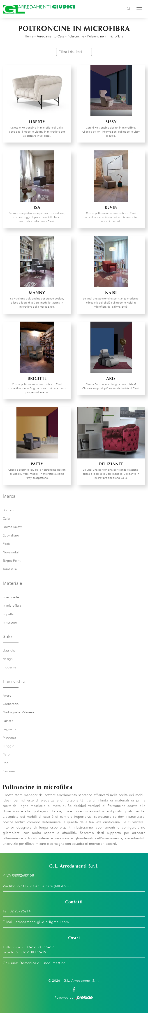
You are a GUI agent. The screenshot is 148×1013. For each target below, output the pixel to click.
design (8, 659)
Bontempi (10, 510)
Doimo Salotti (12, 527)
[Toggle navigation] (128, 9)
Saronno (9, 771)
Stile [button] (7, 636)
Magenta (9, 737)
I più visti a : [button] (15, 682)
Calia (6, 518)
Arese (7, 695)
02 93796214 (20, 911)
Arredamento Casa (51, 36)
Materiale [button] (12, 583)
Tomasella (10, 569)
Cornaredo (10, 704)
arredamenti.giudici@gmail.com (42, 922)
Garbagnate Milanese (18, 712)
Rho (5, 763)
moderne (9, 667)
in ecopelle (11, 597)
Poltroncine (75, 36)
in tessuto (10, 622)
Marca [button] (9, 496)
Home (29, 36)
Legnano (9, 729)
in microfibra (12, 605)
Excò (6, 544)
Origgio (8, 746)
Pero (6, 754)
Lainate (8, 721)
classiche (9, 650)
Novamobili (11, 552)
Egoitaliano (11, 535)
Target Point (12, 561)
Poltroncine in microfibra (105, 36)
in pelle (8, 614)
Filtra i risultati (74, 52)
